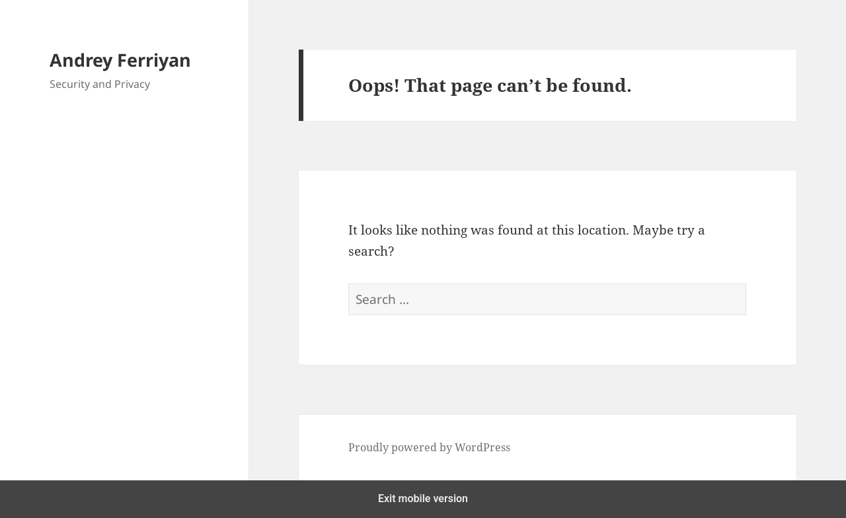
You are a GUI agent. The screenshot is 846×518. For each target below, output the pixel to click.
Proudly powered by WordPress (429, 447)
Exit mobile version (423, 498)
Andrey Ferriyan (120, 60)
